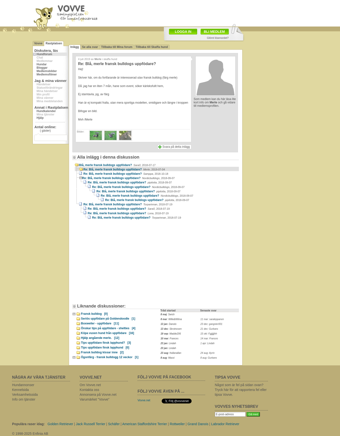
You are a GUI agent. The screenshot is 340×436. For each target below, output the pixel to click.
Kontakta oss (89, 390)
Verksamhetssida (25, 394)
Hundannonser (23, 385)
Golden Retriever (60, 424)
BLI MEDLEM (214, 32)
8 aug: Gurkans (209, 357)
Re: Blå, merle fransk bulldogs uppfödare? (124, 169)
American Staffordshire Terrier (144, 424)
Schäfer (114, 424)
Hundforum (44, 54)
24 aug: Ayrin (208, 353)
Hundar (42, 64)
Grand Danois (197, 424)
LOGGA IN (183, 32)
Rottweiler (177, 424)
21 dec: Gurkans (209, 329)
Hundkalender (46, 111)
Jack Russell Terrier (90, 424)
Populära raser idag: (28, 424)
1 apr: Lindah (208, 343)
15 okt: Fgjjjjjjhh (209, 333)
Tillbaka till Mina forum (116, 47)
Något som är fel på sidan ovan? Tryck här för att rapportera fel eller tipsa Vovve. (241, 389)
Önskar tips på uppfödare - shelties (108, 328)
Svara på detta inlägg (176, 146)
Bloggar (42, 67)
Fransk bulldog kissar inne (102, 352)
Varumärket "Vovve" (94, 399)
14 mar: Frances (209, 338)
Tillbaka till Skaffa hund (152, 47)
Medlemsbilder (47, 71)
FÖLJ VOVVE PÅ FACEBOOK (164, 377)
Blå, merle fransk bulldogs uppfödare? (117, 165)
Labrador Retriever (225, 424)
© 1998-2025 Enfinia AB (30, 434)
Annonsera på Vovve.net (98, 394)
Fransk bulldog (94, 313)
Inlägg (74, 47)
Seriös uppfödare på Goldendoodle (108, 318)
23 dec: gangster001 (211, 324)
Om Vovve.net (90, 385)
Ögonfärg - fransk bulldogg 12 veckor (110, 357)
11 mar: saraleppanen (212, 319)
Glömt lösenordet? (218, 37)
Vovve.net (144, 400)
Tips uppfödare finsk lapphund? (106, 342)
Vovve (38, 43)
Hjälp (40, 118)
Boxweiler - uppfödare (100, 323)
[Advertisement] (116, 264)
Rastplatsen (54, 43)
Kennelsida (20, 390)
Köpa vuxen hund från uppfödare (107, 333)
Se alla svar (90, 47)
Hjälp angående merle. (100, 338)
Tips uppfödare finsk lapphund (105, 347)
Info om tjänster (23, 399)
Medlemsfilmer (47, 74)
